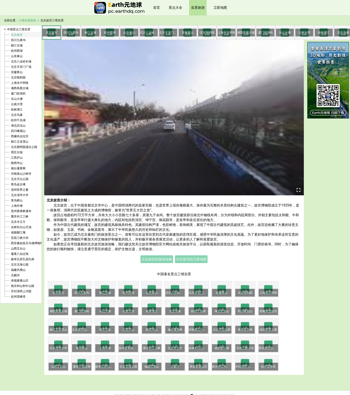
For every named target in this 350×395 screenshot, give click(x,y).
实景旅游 (198, 7)
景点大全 (175, 7)
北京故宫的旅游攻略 (156, 259)
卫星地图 (220, 7)
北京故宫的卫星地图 (191, 259)
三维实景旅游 (27, 20)
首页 (156, 7)
